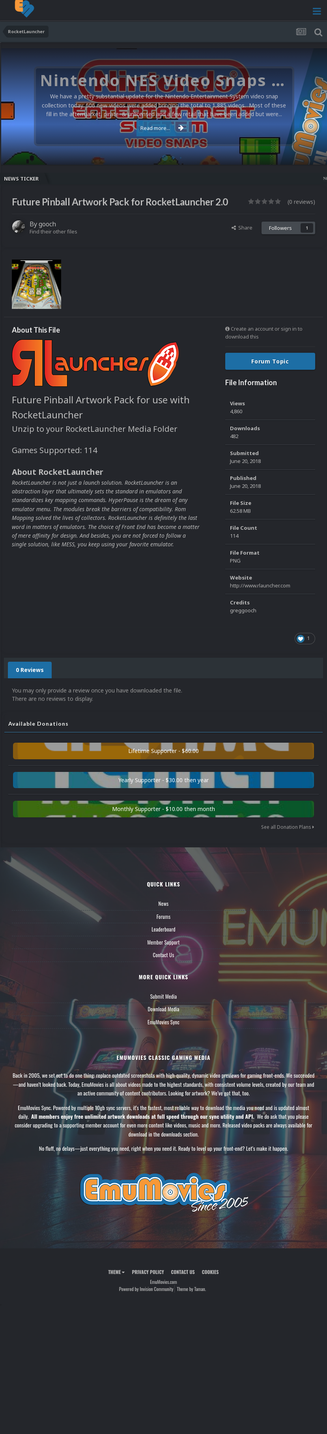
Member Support (163, 942)
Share (242, 227)
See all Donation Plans (287, 827)
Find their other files (53, 231)
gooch (47, 224)
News (164, 903)
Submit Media (163, 996)
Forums (164, 916)
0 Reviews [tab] (30, 670)
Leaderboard (163, 929)
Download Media (163, 1009)
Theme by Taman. (191, 1288)
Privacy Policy (148, 1271)
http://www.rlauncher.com (260, 585)
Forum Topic (270, 361)
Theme (116, 1271)
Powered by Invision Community (146, 1288)
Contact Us (163, 955)
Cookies (210, 1271)
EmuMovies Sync (163, 1022)
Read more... (162, 128)
